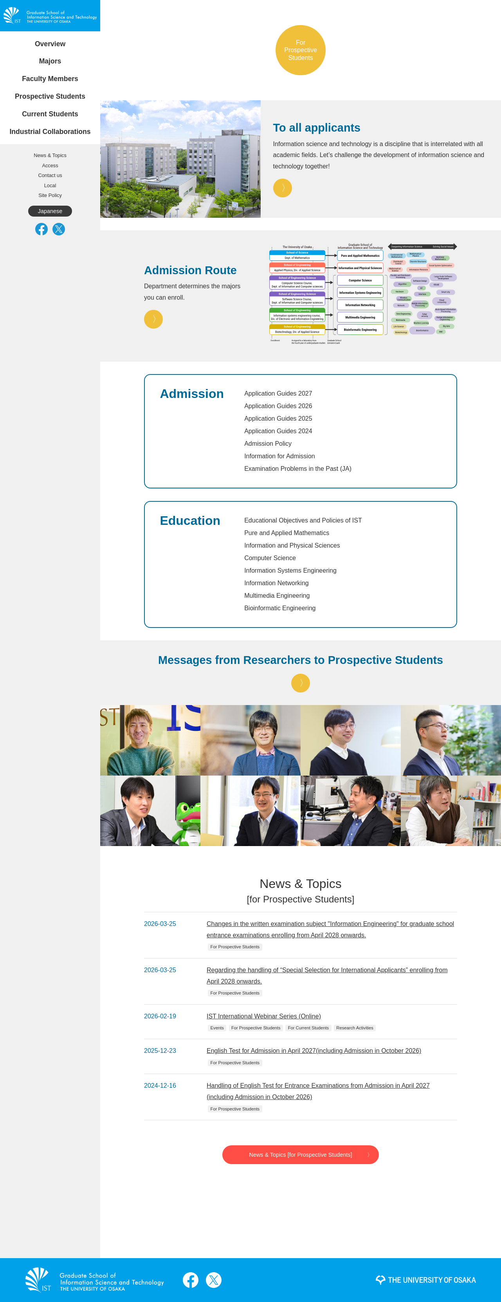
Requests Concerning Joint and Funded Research (51, 140)
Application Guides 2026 (278, 406)
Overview (50, 44)
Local (50, 185)
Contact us (50, 175)
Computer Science (270, 558)
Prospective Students (50, 96)
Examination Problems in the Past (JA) (297, 468)
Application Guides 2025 (278, 418)
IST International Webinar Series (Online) (264, 1016)
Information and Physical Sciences (292, 545)
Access (50, 165)
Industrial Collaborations (49, 132)
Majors (50, 61)
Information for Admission (279, 456)
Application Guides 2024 (278, 431)
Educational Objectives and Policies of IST (303, 520)
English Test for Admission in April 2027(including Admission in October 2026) (314, 1050)
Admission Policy (268, 443)
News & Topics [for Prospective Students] (300, 1155)
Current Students (50, 114)
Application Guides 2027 (278, 393)
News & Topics (50, 155)
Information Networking (276, 583)
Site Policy (50, 195)
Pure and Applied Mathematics (286, 533)
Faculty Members (50, 79)
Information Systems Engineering (290, 570)
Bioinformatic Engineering (279, 608)
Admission (192, 394)
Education (190, 521)
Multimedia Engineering (277, 595)
